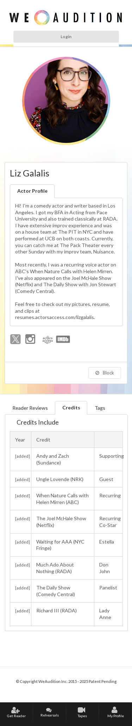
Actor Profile (32, 191)
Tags (100, 408)
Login (66, 36)
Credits (71, 407)
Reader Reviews (30, 408)
